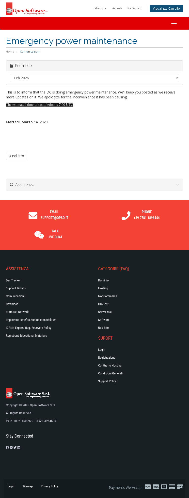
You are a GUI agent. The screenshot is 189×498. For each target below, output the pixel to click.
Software (104, 320)
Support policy (107, 381)
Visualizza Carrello (166, 8)
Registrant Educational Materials (26, 335)
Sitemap (27, 486)
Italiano (100, 8)
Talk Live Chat (55, 234)
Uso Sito (103, 328)
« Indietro (16, 155)
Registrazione (106, 357)
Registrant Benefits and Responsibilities (31, 320)
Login (101, 349)
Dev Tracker (13, 280)
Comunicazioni (15, 296)
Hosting (103, 288)
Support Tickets (16, 288)
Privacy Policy (49, 486)
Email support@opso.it (54, 215)
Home (10, 51)
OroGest (103, 304)
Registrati (134, 8)
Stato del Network (17, 312)
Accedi (117, 8)
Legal (10, 486)
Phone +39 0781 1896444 (147, 215)
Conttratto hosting (110, 365)
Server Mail (105, 312)
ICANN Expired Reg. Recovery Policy (28, 328)
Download (12, 304)
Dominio (103, 280)
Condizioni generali (110, 373)
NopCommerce (107, 296)
